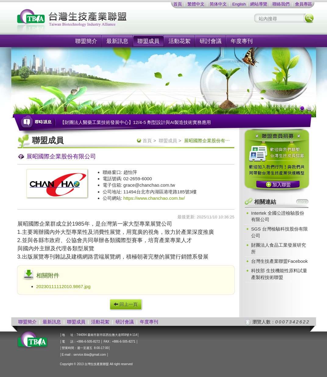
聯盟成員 (148, 41)
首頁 (177, 4)
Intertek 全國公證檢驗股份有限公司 (277, 216)
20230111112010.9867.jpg (63, 286)
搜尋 (309, 18)
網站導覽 (258, 4)
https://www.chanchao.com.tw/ (154, 198)
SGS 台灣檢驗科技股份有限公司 (279, 232)
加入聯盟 (281, 184)
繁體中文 (195, 4)
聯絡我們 (281, 4)
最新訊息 (117, 41)
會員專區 (303, 4)
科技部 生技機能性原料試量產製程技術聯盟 (279, 274)
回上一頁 (126, 304)
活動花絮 (179, 41)
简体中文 (218, 4)
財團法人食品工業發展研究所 (278, 248)
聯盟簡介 (86, 41)
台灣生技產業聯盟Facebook (279, 261)
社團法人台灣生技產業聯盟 (95, 21)
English (239, 4)
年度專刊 (242, 41)
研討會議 (211, 41)
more (302, 201)
